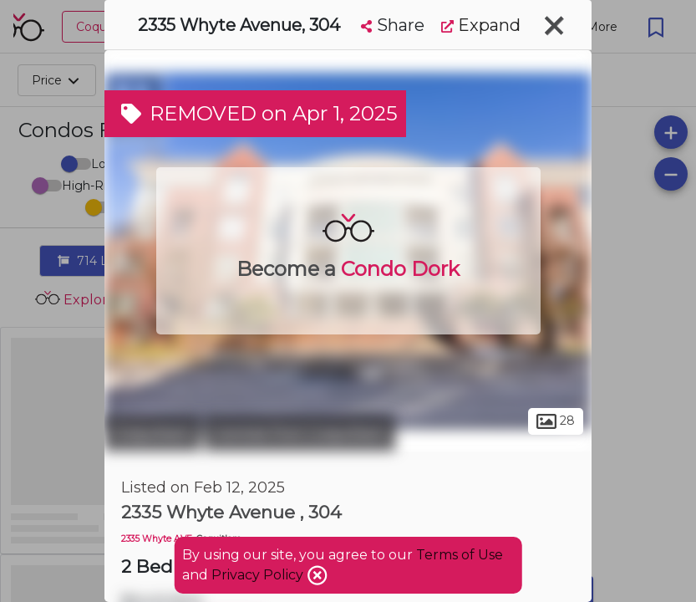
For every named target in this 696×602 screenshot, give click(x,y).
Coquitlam (152, 433)
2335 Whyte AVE (156, 538)
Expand (481, 25)
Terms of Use (459, 555)
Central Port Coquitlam (300, 433)
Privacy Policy (259, 575)
